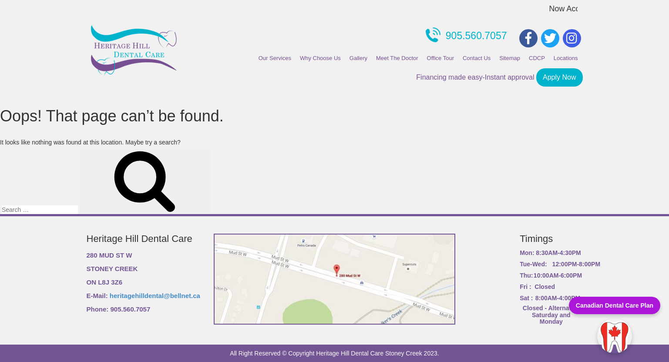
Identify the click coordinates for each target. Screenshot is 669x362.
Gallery (358, 58)
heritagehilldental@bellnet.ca (155, 295)
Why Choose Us (320, 58)
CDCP (537, 58)
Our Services (275, 58)
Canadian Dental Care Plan (614, 305)
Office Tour (440, 58)
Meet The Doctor (397, 58)
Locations (566, 58)
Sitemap (509, 58)
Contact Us (477, 58)
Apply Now (559, 77)
